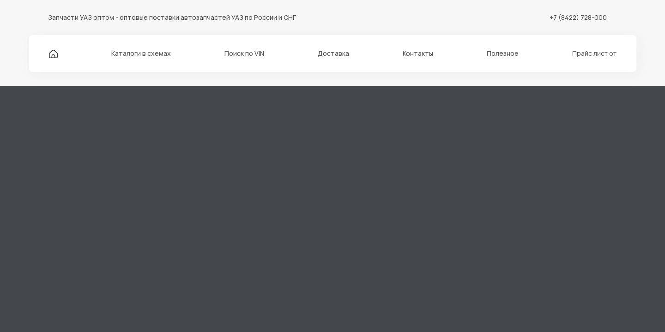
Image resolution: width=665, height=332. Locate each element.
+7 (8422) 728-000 (578, 17)
